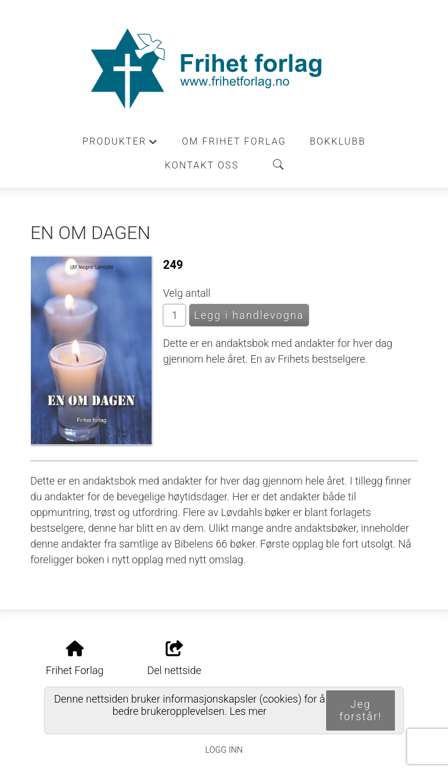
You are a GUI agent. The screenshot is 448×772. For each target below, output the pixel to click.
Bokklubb (338, 141)
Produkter (120, 144)
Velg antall (187, 293)
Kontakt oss (201, 165)
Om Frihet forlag (234, 141)
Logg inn (224, 750)
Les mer (248, 711)
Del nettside (174, 659)
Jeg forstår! (361, 710)
